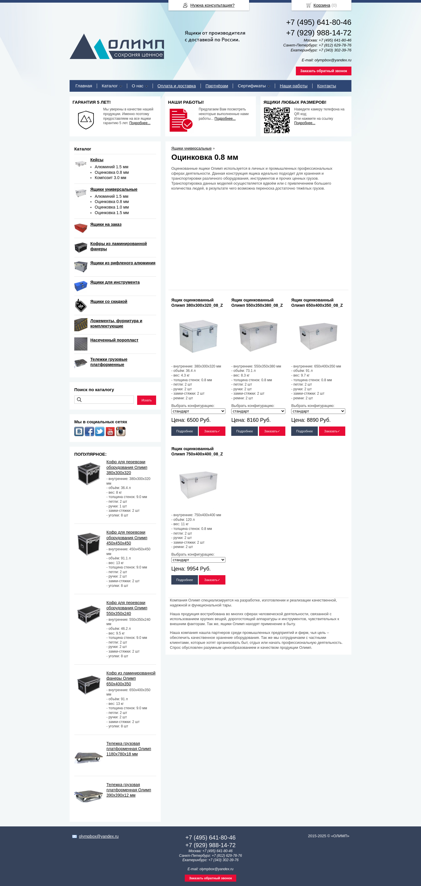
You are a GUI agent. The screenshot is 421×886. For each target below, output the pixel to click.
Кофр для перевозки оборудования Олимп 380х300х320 (126, 467)
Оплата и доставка (177, 85)
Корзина (321, 5)
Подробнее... (139, 123)
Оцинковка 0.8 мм (112, 172)
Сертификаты (252, 85)
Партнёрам (217, 85)
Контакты (326, 85)
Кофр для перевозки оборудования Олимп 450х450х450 (126, 537)
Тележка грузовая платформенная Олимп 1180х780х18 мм (128, 748)
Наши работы (294, 85)
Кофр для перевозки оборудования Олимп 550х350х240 (126, 607)
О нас (138, 85)
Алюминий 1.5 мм (111, 166)
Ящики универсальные (191, 148)
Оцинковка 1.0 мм (112, 207)
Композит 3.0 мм (110, 177)
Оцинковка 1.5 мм (112, 212)
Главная (83, 85)
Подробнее (184, 431)
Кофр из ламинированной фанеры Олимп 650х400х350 (131, 678)
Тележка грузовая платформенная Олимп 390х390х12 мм (128, 789)
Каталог (110, 85)
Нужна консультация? (212, 5)
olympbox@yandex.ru (99, 836)
